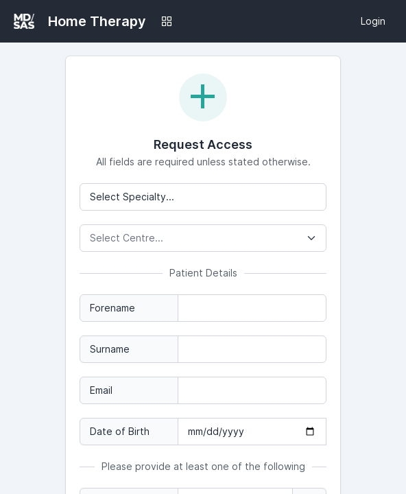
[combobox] (203, 238)
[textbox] (203, 238)
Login (373, 21)
